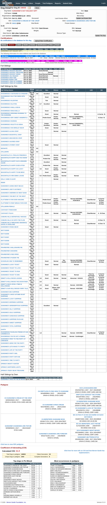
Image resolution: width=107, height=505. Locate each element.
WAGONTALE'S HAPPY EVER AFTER (13, 165)
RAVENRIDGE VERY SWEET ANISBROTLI (14, 117)
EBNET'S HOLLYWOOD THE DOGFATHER (14, 281)
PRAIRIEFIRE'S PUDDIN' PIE (10, 258)
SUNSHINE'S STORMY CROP (10, 145)
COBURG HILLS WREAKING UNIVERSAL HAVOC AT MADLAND (14, 223)
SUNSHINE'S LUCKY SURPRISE (11, 299)
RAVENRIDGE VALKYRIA (9, 104)
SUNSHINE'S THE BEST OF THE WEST (13, 196)
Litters (30, 3)
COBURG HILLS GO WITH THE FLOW (13, 220)
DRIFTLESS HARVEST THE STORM (88, 395)
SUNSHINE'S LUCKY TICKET (10, 264)
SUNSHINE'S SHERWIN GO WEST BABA (14, 193)
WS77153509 (5, 244)
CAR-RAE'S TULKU (7, 213)
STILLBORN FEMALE (8, 206)
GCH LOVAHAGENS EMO (88, 388)
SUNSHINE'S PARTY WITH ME (10, 357)
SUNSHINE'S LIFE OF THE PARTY (12, 350)
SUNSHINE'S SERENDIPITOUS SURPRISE (14, 305)
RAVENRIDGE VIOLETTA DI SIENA (12, 124)
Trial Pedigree (47, 3)
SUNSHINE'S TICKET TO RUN (10, 271)
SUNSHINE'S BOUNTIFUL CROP (11, 134)
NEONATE (4, 148)
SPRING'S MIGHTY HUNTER (10, 363)
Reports (58, 3)
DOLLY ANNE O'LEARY (8, 179)
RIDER (3, 182)
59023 (14, 23)
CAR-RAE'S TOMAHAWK (9, 210)
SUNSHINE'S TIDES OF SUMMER (11, 81)
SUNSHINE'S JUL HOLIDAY (9, 76)
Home (18, 3)
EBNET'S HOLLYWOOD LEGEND (11, 278)
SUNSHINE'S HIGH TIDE (8, 78)
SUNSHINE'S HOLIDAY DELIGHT (11, 70)
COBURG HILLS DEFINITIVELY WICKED (13, 216)
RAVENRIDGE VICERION (9, 121)
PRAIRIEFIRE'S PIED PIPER (10, 254)
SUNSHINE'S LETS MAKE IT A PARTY (13, 346)
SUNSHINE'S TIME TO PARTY (10, 360)
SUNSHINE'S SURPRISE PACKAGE (12, 319)
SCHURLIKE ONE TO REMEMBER (12, 261)
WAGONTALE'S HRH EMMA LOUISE (12, 175)
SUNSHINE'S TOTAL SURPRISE (11, 326)
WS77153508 (5, 240)
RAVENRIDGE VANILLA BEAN (10, 107)
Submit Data (67, 3)
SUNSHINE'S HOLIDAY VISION (10, 74)
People (37, 3)
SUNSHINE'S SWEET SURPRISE (11, 322)
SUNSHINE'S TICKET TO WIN (10, 275)
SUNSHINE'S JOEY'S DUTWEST (11, 189)
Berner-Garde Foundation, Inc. (16, 502)
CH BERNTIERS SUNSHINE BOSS (88, 401)
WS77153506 (5, 234)
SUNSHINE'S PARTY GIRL (9, 353)
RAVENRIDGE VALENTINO (9, 100)
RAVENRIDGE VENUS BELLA (10, 111)
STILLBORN (5, 152)
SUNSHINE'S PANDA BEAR (9, 227)
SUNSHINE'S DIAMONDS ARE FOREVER (53, 434)
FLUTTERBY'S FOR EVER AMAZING (12, 199)
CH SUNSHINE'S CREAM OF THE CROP (18, 398)
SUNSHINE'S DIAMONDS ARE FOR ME (81, 21)
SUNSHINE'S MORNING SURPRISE (12, 302)
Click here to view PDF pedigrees (12, 444)
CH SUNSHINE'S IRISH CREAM (53, 405)
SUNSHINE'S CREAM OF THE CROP (25, 21)
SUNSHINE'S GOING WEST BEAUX (12, 186)
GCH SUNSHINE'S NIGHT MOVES (88, 430)
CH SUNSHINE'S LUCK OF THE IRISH (88, 408)
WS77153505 (5, 230)
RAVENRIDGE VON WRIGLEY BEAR (12, 128)
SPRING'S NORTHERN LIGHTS (11, 367)
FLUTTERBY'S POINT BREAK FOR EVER (14, 203)
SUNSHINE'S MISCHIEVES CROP (11, 138)
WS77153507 (5, 237)
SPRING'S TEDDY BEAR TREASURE (12, 370)
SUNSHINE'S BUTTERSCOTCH (88, 437)
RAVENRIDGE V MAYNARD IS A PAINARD (14, 93)
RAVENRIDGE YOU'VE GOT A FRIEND (13, 336)
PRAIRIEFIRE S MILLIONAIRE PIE (11, 247)
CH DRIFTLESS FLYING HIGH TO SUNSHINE (53, 391)
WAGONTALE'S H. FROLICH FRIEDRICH (14, 155)
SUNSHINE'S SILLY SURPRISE (10, 309)
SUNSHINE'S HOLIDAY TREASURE (12, 72)
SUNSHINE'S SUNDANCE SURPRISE (12, 316)
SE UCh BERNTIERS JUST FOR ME (88, 424)
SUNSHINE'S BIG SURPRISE (10, 292)
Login (103, 3)
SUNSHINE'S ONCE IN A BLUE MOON (13, 379)
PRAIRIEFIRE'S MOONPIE (9, 251)
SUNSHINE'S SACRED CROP (10, 141)
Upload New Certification (43, 41)
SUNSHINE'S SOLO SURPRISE (11, 312)
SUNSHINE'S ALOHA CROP (9, 131)
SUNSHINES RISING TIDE (9, 79)
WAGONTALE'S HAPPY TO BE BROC (13, 172)
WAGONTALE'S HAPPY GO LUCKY (12, 169)
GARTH (3, 329)
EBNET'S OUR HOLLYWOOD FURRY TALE (14, 288)
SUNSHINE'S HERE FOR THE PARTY (12, 343)
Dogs (24, 3)
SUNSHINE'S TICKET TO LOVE (11, 268)
